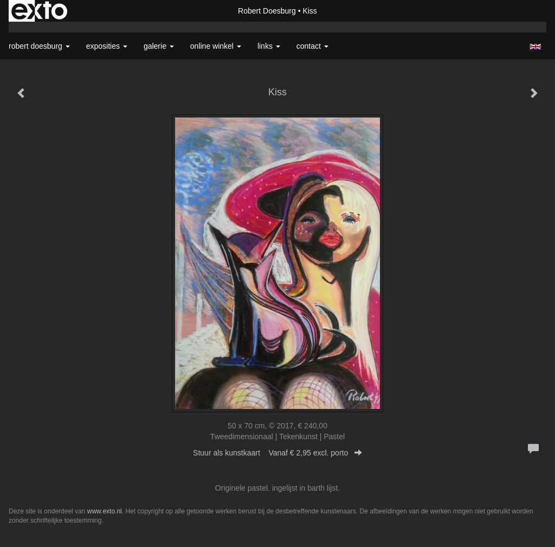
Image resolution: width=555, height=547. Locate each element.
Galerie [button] (159, 46)
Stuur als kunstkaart (277, 452)
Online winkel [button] (215, 46)
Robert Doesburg (267, 10)
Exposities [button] (106, 46)
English (535, 46)
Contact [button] (312, 46)
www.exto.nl (104, 511)
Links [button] (268, 46)
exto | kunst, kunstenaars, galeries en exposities (39, 11)
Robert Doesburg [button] (39, 46)
